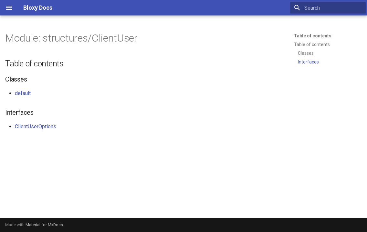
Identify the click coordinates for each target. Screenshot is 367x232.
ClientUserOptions (35, 126)
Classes (306, 53)
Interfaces (308, 61)
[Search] (328, 8)
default (23, 93)
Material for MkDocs (44, 224)
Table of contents (312, 35)
